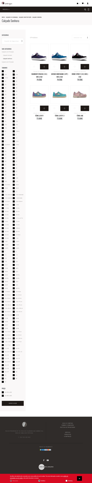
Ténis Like (80, 115)
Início (3, 17)
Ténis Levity (39, 115)
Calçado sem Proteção (8, 62)
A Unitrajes (67, 436)
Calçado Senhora (7, 58)
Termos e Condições (68, 425)
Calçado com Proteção (25, 17)
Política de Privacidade (67, 427)
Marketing (70, 480)
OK (79, 478)
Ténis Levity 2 (59, 115)
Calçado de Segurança (12, 17)
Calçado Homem (7, 55)
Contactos (67, 434)
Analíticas (43, 480)
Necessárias (15, 480)
